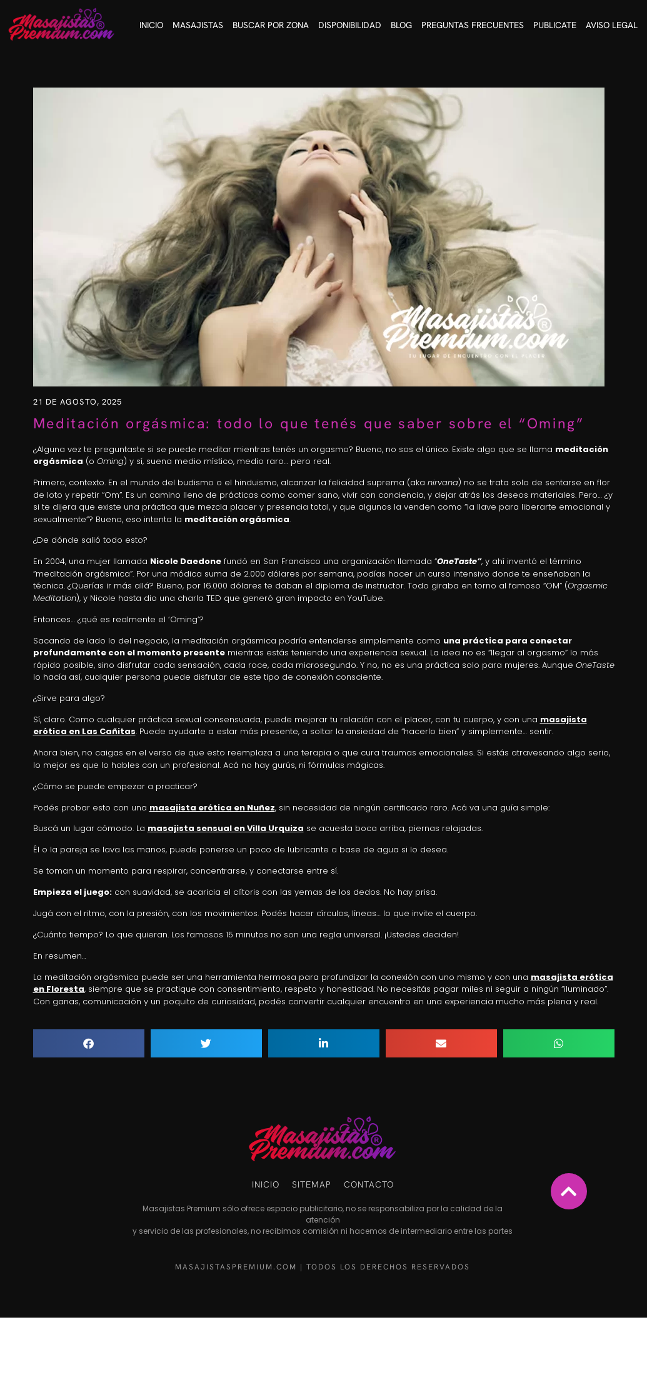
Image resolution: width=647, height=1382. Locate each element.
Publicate (554, 25)
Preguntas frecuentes (472, 25)
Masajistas (198, 25)
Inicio (151, 25)
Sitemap (311, 1184)
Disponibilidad (349, 25)
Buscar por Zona (271, 25)
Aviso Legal (612, 25)
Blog (401, 25)
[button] (88, 1043)
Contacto (369, 1184)
